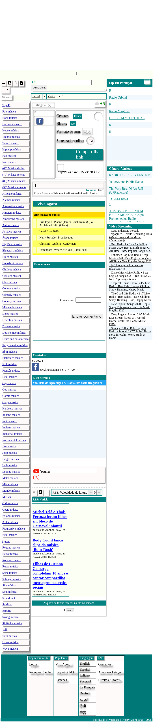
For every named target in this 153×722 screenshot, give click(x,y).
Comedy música (11, 294)
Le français (87, 687)
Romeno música (11, 560)
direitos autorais (109, 680)
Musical (7, 496)
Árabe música (10, 237)
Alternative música (13, 206)
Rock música (9, 117)
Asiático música (11, 231)
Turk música (9, 636)
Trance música (10, 143)
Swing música (10, 617)
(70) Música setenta (13, 174)
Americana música (13, 218)
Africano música (11, 193)
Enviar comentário (86, 316)
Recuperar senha (40, 672)
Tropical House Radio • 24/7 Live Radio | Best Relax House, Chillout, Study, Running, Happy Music (129, 286)
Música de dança (12, 307)
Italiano (85, 675)
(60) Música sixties (13, 168)
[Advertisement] (76, 34)
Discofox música (12, 320)
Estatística (39, 355)
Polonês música (11, 515)
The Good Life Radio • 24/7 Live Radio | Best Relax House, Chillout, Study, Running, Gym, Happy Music (130, 297)
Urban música (10, 642)
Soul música (9, 591)
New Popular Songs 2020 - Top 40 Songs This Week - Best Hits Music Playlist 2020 (130, 307)
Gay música (9, 383)
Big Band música (12, 244)
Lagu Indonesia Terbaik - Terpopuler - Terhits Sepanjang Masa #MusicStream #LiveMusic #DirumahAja (130, 235)
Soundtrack (9, 598)
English (85, 663)
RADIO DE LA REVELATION (129, 175)
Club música (9, 282)
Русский (85, 681)
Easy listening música (15, 345)
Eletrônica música (12, 357)
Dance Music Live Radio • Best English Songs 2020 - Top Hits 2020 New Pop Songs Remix (130, 276)
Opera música (10, 509)
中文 (83, 712)
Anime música (10, 225)
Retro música (10, 553)
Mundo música (11, 490)
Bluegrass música (12, 250)
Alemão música (11, 199)
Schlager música (11, 579)
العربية (84, 699)
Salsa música (9, 572)
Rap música (9, 155)
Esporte (6, 610)
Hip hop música (11, 149)
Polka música (10, 522)
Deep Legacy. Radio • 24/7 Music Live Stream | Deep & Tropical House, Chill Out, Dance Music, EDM (129, 319)
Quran (6, 541)
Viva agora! (63, 664)
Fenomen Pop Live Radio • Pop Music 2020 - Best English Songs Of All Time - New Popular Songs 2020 (130, 258)
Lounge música (11, 471)
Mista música (10, 484)
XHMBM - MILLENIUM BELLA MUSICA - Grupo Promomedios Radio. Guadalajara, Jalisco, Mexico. (128, 216)
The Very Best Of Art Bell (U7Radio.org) (126, 190)
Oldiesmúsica (10, 503)
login (33, 664)
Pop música (9, 111)
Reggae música (11, 547)
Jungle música (10, 459)
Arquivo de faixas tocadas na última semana (68, 602)
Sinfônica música (12, 623)
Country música (11, 301)
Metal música (10, 478)
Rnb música (9, 162)
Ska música (9, 585)
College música (11, 288)
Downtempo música (13, 332)
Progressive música (13, 528)
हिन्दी (83, 706)
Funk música (9, 376)
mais (69, 610)
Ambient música (11, 212)
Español (85, 669)
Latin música (9, 465)
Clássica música (11, 275)
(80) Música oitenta (13, 181)
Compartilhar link (88, 154)
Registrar (95, 382)
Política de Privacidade (106, 719)
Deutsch (85, 693)
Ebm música (9, 351)
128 (73, 123)
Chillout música (11, 269)
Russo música (10, 566)
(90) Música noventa (14, 187)
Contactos (104, 664)
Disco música (10, 313)
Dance (77, 116)
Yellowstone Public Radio (126, 182)
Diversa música (11, 326)
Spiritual (7, 604)
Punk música (9, 534)
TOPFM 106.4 (118, 199)
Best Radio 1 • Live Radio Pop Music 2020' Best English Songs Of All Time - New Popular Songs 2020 (130, 247)
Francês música (11, 370)
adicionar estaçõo (110, 672)
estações (61, 680)
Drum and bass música (15, 339)
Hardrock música (12, 124)
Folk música (9, 364)
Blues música (10, 256)
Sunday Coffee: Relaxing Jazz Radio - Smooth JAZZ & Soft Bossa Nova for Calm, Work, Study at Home (130, 333)
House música (10, 130)
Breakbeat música (12, 263)
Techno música (11, 136)
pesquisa (39, 87)
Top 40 (6, 105)
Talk (4, 629)
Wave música (10, 648)
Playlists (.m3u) (65, 672)
